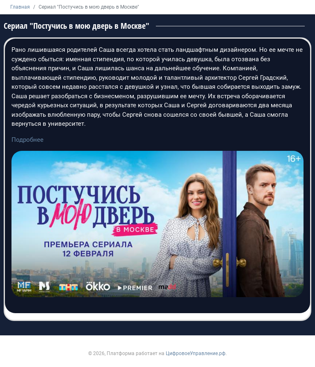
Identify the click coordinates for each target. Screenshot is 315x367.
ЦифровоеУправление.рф (196, 353)
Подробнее (27, 139)
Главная (20, 7)
